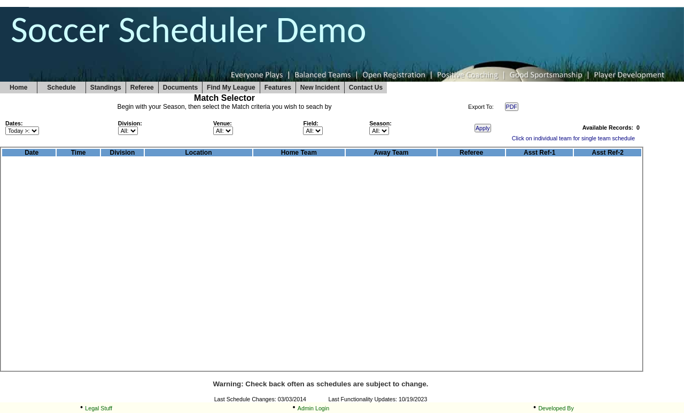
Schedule (61, 87)
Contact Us (366, 87)
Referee (142, 87)
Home (18, 87)
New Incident (320, 87)
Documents (180, 87)
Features (278, 87)
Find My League (231, 87)
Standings (105, 87)
